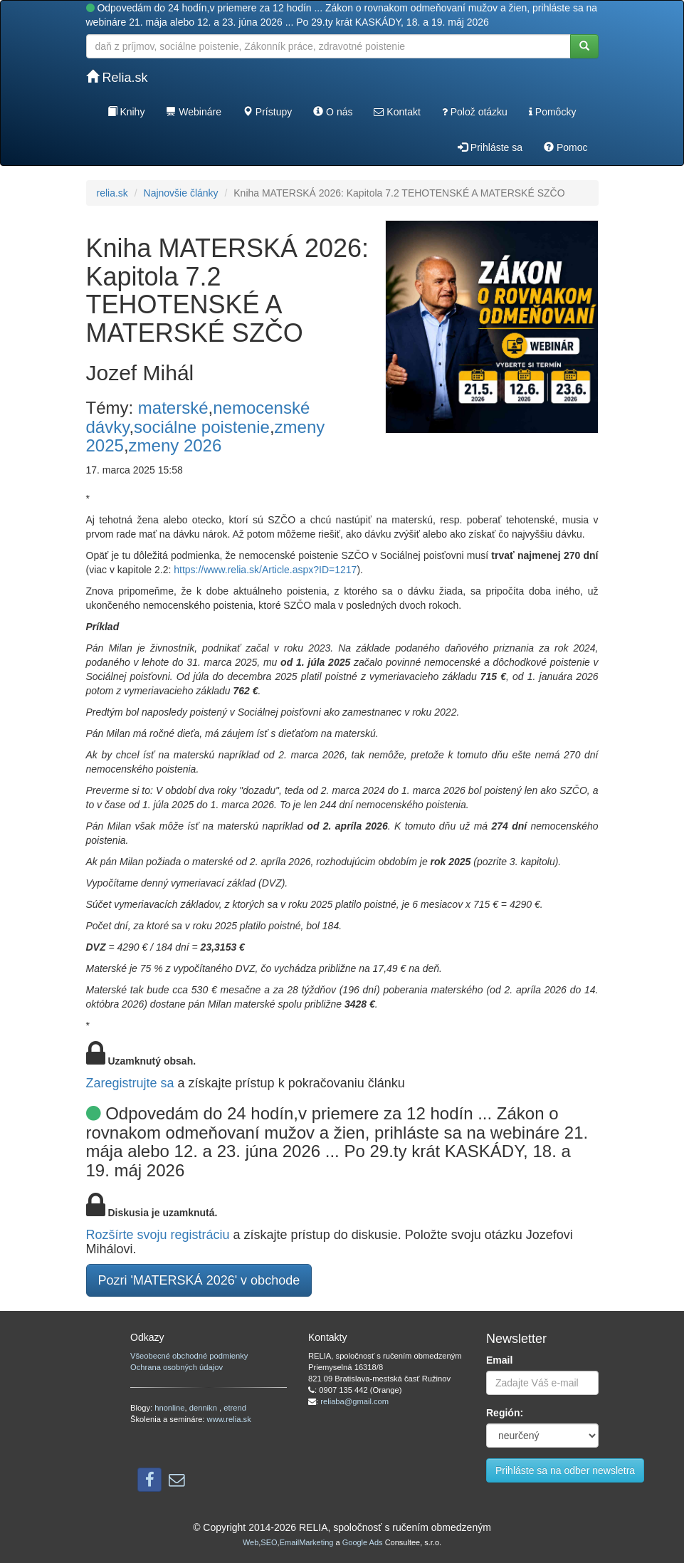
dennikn (204, 1407)
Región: (504, 1412)
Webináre (193, 111)
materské (173, 407)
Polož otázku (474, 111)
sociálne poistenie (202, 427)
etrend (234, 1407)
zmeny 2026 (175, 445)
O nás (332, 111)
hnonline (169, 1407)
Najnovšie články (181, 193)
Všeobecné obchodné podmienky (189, 1356)
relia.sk (112, 193)
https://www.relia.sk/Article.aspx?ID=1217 (265, 569)
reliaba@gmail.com (354, 1401)
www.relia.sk (229, 1419)
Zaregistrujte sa (130, 1083)
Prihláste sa (490, 147)
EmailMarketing (307, 1542)
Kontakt (397, 111)
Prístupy (267, 111)
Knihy (126, 111)
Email (499, 1360)
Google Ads (362, 1542)
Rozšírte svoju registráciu (158, 1235)
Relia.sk (117, 77)
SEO (269, 1542)
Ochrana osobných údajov (176, 1367)
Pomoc (565, 147)
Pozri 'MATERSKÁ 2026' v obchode (199, 1280)
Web (250, 1542)
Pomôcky (552, 111)
